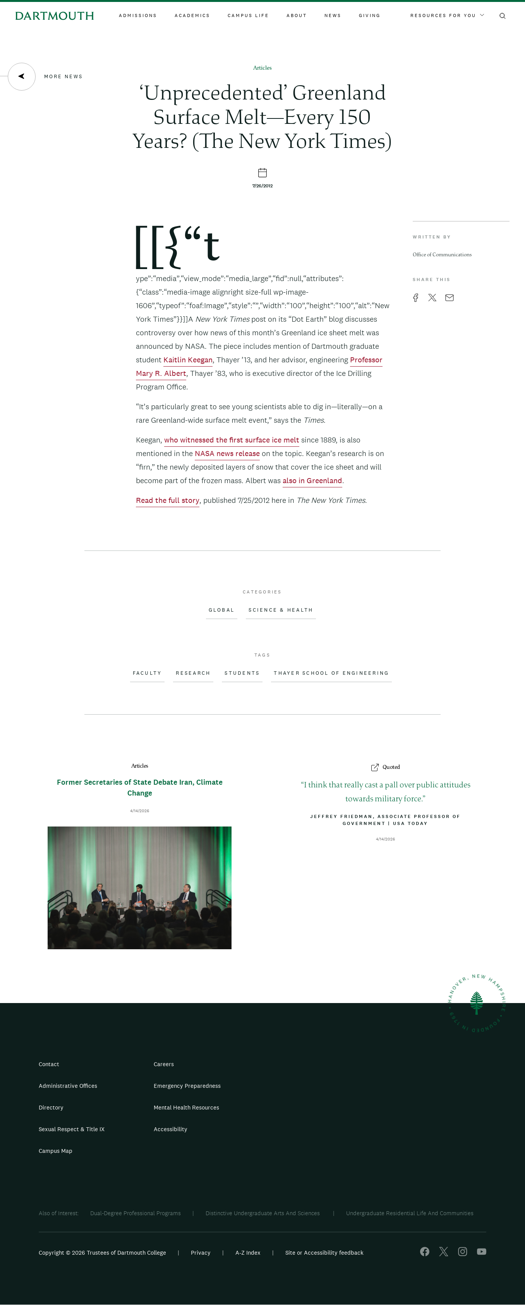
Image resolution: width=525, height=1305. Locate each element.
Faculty (147, 673)
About (297, 15)
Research (193, 673)
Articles (262, 68)
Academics (192, 15)
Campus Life (248, 15)
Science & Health (281, 610)
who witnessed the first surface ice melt (231, 440)
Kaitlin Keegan (188, 360)
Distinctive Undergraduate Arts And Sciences (263, 1213)
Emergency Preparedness (187, 1085)
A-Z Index (248, 1252)
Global (222, 610)
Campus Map (55, 1150)
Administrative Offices (68, 1085)
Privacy (201, 1252)
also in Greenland (312, 480)
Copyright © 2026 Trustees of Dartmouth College (102, 1252)
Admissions (138, 15)
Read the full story (167, 500)
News (332, 15)
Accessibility (170, 1129)
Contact (49, 1064)
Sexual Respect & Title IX (72, 1129)
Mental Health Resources (186, 1107)
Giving (370, 15)
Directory (51, 1107)
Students (242, 673)
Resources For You (447, 15)
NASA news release (227, 453)
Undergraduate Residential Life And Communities (410, 1213)
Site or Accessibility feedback (324, 1252)
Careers (164, 1064)
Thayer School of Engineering (331, 673)
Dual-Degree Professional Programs (135, 1213)
